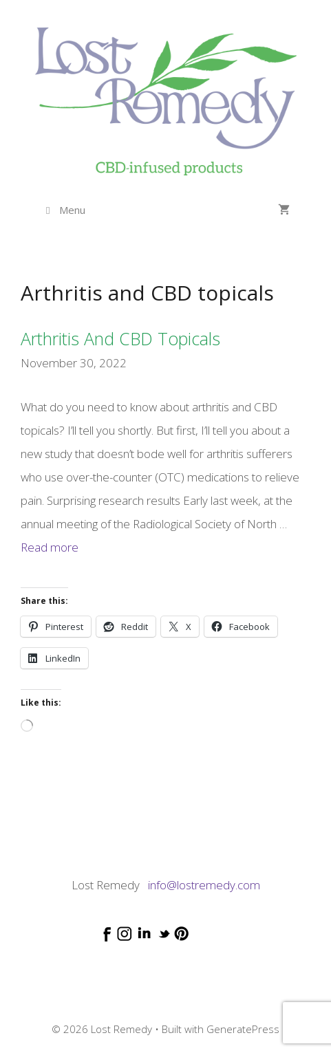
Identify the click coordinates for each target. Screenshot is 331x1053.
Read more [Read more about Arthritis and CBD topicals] (49, 547)
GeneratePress (242, 1029)
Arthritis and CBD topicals (120, 338)
